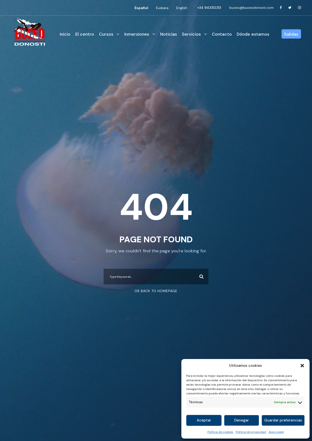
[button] (302, 365)
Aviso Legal (276, 432)
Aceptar (204, 420)
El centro (84, 34)
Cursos (106, 34)
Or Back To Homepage (156, 291)
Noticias (168, 34)
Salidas (291, 34)
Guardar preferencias (283, 420)
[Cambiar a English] (182, 8)
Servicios (191, 34)
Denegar (241, 420)
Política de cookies (220, 432)
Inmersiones (136, 34)
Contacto (222, 34)
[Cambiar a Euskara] (162, 8)
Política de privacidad (251, 432)
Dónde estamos (253, 34)
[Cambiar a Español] (141, 8)
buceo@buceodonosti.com (251, 7)
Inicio (65, 34)
